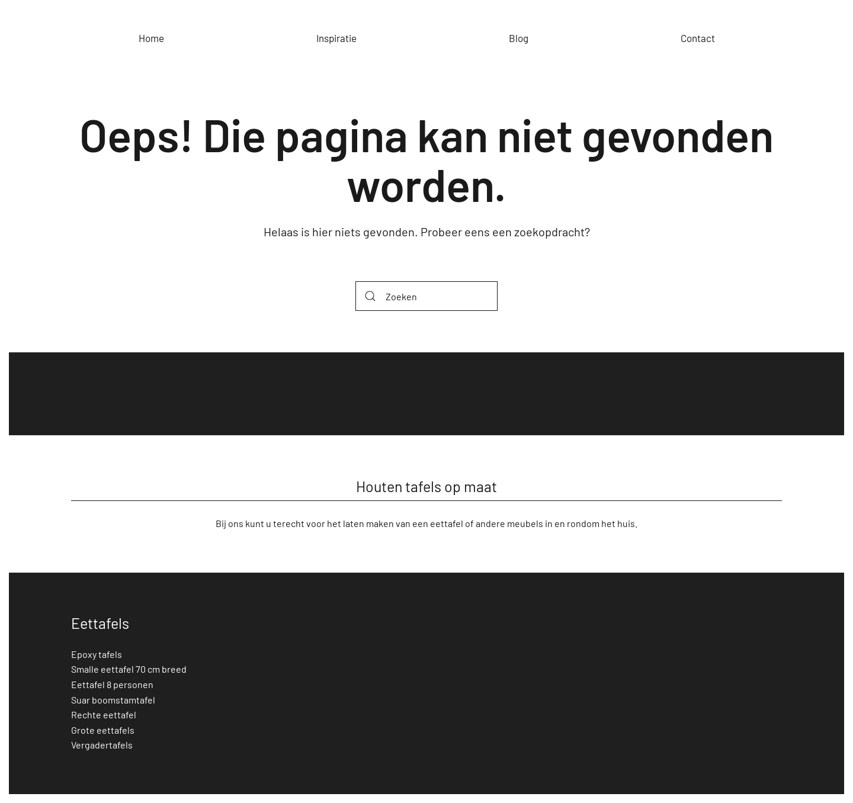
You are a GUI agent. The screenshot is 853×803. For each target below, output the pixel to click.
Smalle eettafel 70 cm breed (129, 668)
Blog (518, 38)
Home (151, 38)
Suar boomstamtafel (113, 699)
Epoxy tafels (96, 654)
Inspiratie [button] (336, 38)
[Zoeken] (426, 296)
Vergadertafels (102, 744)
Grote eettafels (102, 729)
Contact (698, 38)
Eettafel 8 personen (112, 684)
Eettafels (100, 623)
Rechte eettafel (103, 714)
